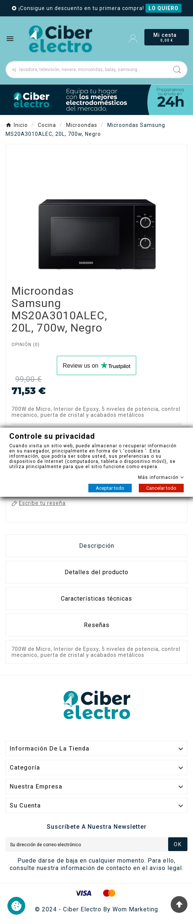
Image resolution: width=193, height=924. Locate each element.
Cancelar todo (161, 488)
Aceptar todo (110, 488)
